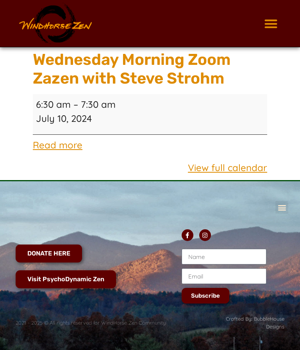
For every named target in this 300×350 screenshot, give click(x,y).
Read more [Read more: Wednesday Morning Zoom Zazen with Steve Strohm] (57, 145)
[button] (271, 23)
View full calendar (227, 167)
